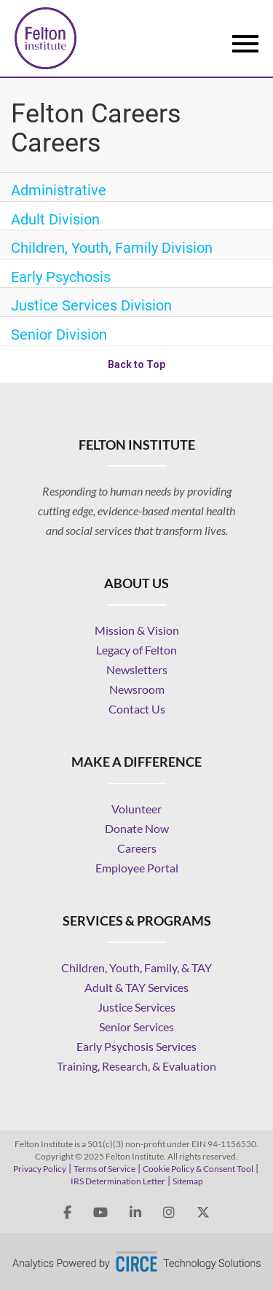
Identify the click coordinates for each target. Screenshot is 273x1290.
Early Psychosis (61, 277)
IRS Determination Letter (118, 1181)
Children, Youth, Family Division (112, 248)
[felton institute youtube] (100, 1213)
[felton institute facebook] (67, 1213)
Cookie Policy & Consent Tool (198, 1168)
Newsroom (137, 689)
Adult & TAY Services (136, 987)
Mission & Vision (137, 630)
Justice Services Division (91, 305)
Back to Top (136, 364)
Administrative (58, 190)
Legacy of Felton (136, 650)
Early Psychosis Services (136, 1046)
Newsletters (136, 669)
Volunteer (136, 809)
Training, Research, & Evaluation (136, 1066)
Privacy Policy (39, 1168)
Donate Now (137, 828)
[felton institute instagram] (169, 1213)
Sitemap (188, 1181)
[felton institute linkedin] (135, 1213)
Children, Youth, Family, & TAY (136, 967)
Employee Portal (136, 868)
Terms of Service (104, 1168)
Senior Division (59, 334)
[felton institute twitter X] (203, 1213)
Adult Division (55, 219)
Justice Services (136, 1007)
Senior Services (136, 1026)
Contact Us (136, 709)
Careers (137, 848)
